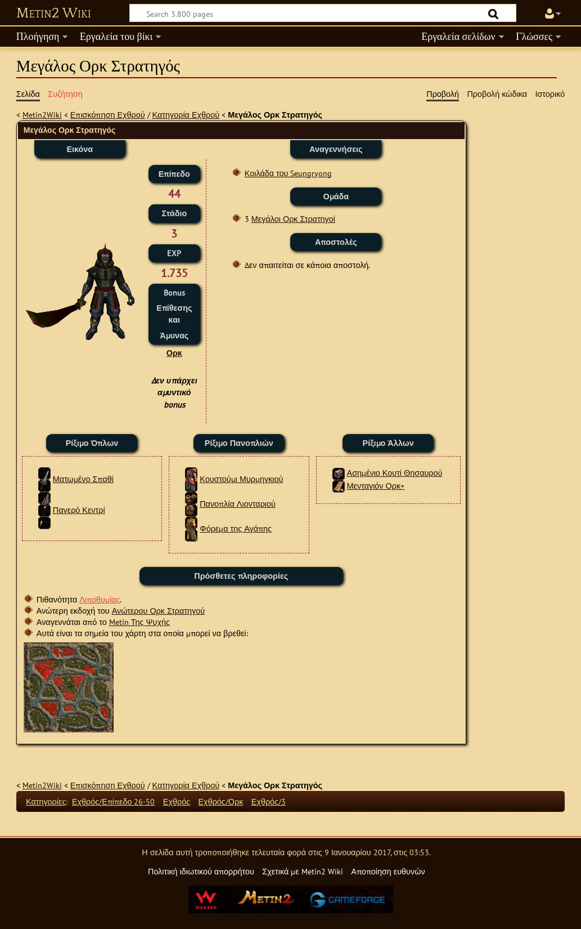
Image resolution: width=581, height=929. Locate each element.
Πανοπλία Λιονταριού (238, 503)
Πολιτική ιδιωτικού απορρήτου (201, 871)
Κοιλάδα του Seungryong (288, 173)
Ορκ (174, 352)
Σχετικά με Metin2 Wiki (302, 871)
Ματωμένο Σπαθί (83, 479)
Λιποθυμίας (99, 599)
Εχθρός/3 (268, 801)
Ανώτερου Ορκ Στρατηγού (158, 610)
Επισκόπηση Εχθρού (107, 114)
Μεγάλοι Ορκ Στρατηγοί (293, 218)
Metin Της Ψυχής (139, 622)
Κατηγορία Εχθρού (186, 114)
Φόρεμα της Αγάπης (236, 528)
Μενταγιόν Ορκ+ (376, 485)
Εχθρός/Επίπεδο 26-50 (113, 801)
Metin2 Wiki (53, 13)
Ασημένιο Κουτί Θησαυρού (395, 472)
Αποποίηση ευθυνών (388, 871)
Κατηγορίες (46, 801)
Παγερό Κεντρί (79, 509)
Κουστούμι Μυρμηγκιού (241, 479)
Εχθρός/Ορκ (221, 801)
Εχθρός (176, 801)
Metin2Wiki (42, 114)
